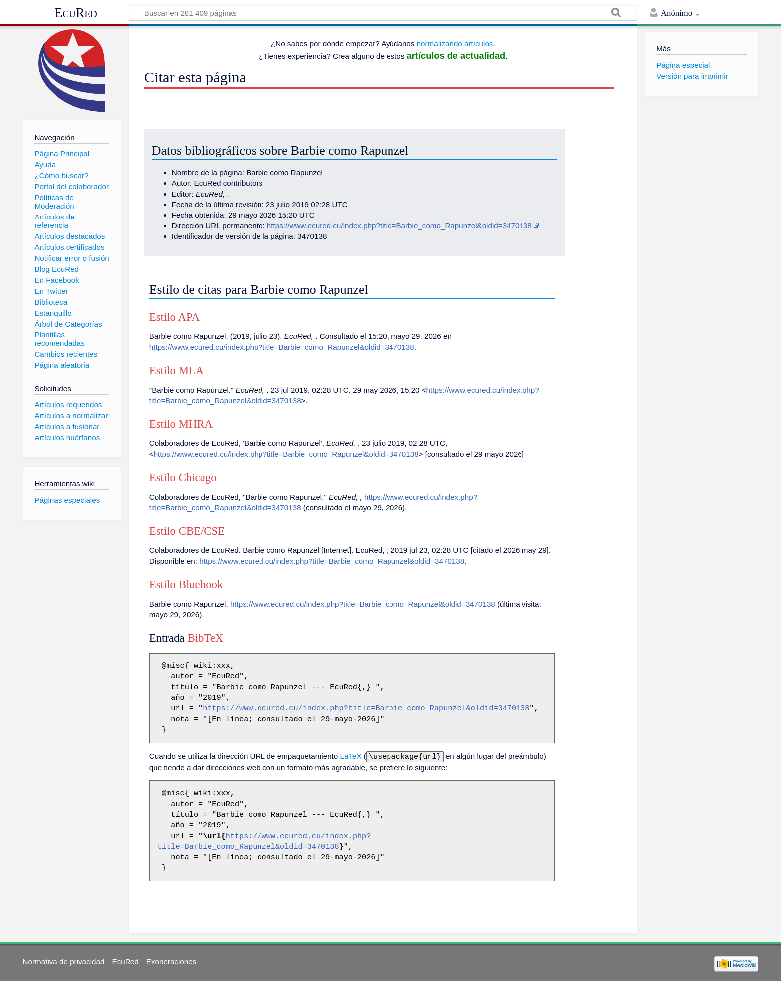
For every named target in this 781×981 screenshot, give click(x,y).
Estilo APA (174, 317)
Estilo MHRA (181, 424)
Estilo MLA (176, 370)
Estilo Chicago (183, 477)
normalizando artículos (455, 43)
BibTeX (205, 638)
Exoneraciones (171, 960)
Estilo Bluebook (186, 584)
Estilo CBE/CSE (187, 531)
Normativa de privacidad (64, 960)
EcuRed (75, 12)
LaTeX (351, 756)
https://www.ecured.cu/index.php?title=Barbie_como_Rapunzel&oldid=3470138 (399, 225)
